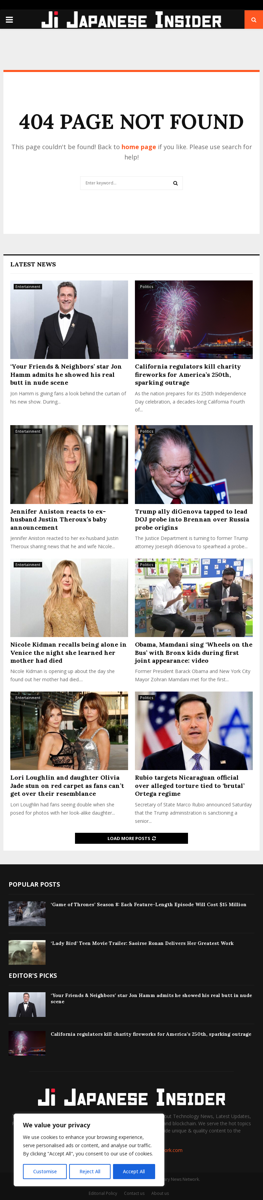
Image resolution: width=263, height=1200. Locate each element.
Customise (45, 1171)
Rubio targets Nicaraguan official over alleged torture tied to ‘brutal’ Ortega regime (190, 785)
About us (160, 1193)
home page (139, 147)
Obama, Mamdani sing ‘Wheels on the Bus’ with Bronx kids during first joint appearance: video (193, 652)
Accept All (134, 1171)
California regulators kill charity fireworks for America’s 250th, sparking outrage (188, 374)
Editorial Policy (103, 1193)
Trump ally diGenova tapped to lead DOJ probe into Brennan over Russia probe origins (192, 519)
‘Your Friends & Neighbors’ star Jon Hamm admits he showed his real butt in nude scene (66, 374)
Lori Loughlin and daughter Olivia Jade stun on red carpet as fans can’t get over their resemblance (67, 785)
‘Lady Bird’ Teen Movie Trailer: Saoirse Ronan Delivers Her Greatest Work (142, 943)
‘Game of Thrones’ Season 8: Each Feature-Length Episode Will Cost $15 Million (149, 904)
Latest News (33, 264)
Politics (146, 286)
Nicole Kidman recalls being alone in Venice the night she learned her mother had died (68, 652)
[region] (89, 1150)
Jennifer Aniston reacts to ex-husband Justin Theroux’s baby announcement (58, 519)
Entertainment (27, 286)
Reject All (89, 1171)
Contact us (134, 1193)
